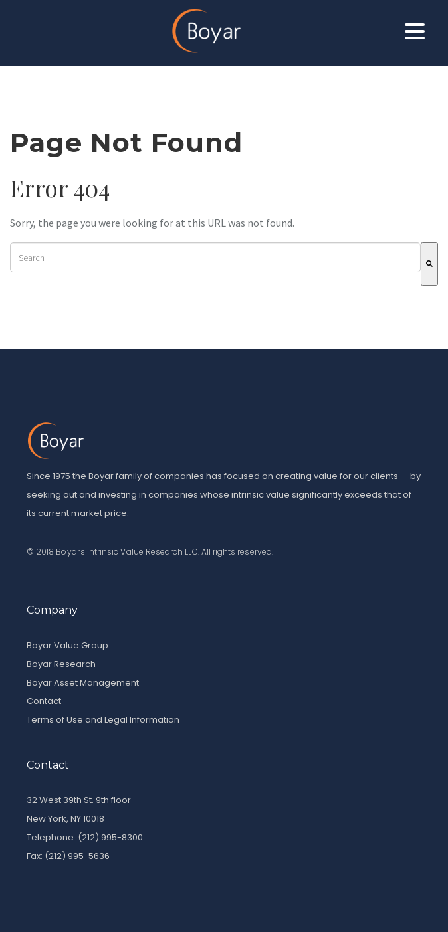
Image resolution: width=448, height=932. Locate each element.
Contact (44, 701)
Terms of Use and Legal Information (103, 719)
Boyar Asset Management (83, 682)
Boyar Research (61, 664)
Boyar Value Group (67, 645)
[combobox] (215, 257)
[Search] (429, 264)
